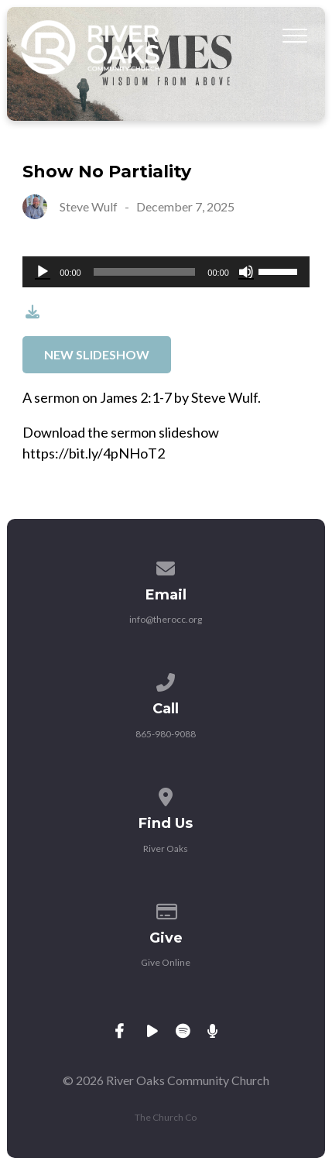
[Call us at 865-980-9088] (166, 679)
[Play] (42, 272)
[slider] (145, 272)
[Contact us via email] (166, 566)
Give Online (165, 962)
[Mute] (246, 272)
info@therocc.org (165, 619)
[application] (166, 271)
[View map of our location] (166, 794)
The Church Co (166, 1117)
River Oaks (165, 848)
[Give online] (166, 909)
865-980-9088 (165, 734)
